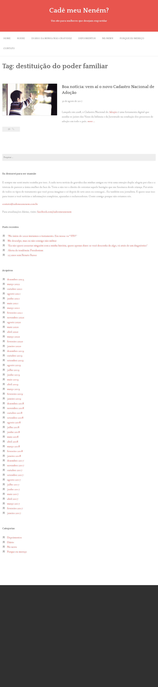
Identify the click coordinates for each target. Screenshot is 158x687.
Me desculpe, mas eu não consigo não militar (32, 241)
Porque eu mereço (132, 38)
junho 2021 (13, 298)
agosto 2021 (14, 294)
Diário (10, 542)
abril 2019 (12, 384)
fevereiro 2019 (15, 394)
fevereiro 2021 (15, 313)
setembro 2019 (15, 360)
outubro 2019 (14, 356)
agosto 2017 (14, 480)
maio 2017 (13, 494)
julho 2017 (13, 484)
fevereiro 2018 (15, 451)
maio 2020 (13, 327)
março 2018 (13, 446)
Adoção (113, 112)
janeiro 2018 (14, 456)
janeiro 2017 (14, 513)
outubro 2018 (14, 413)
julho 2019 (13, 370)
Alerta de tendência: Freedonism (25, 250)
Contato (9, 48)
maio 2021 (13, 303)
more (91, 121)
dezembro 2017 (15, 461)
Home (6, 38)
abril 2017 (12, 499)
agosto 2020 (14, 322)
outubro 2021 (14, 289)
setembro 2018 (15, 418)
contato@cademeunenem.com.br (20, 204)
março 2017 (13, 504)
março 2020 (13, 337)
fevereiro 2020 (15, 341)
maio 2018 (13, 437)
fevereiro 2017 (15, 508)
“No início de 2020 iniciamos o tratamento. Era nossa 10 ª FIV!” (42, 236)
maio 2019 (13, 379)
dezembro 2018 (15, 403)
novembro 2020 (15, 317)
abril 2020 (12, 332)
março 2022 (13, 284)
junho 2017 (13, 489)
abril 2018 (12, 442)
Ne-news (107, 38)
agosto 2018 (14, 422)
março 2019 (13, 389)
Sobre (21, 38)
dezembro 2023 (15, 279)
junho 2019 (13, 375)
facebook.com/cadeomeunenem (54, 212)
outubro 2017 (14, 470)
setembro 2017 (15, 475)
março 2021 (13, 308)
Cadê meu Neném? (79, 10)
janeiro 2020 (14, 346)
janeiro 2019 (14, 399)
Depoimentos (87, 38)
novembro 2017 (15, 465)
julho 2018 (13, 427)
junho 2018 (13, 432)
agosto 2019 (14, 365)
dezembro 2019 (15, 351)
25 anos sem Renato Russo (22, 255)
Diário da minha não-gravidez (51, 38)
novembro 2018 (15, 408)
